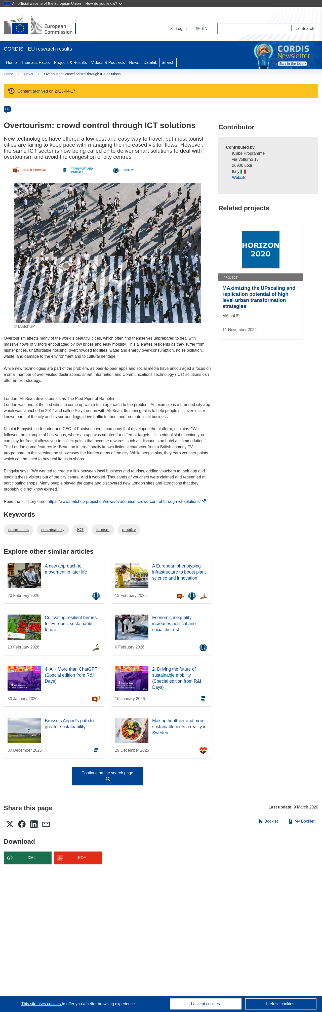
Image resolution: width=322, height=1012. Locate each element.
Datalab (150, 62)
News (134, 62)
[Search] (305, 28)
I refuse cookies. (281, 1004)
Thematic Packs (35, 62)
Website (239, 177)
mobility (129, 530)
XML (32, 858)
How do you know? (104, 3)
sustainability (52, 530)
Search (168, 62)
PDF (82, 858)
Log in (178, 28)
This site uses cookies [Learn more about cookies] (41, 1004)
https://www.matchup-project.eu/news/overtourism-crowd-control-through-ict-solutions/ (125, 501)
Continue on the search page (107, 776)
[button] (201, 28)
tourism (102, 530)
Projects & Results (70, 62)
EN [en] (7, 109)
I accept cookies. (206, 1004)
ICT (80, 530)
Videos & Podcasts (108, 62)
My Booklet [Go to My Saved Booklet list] (301, 821)
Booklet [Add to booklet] (268, 820)
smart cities (18, 530)
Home (11, 62)
